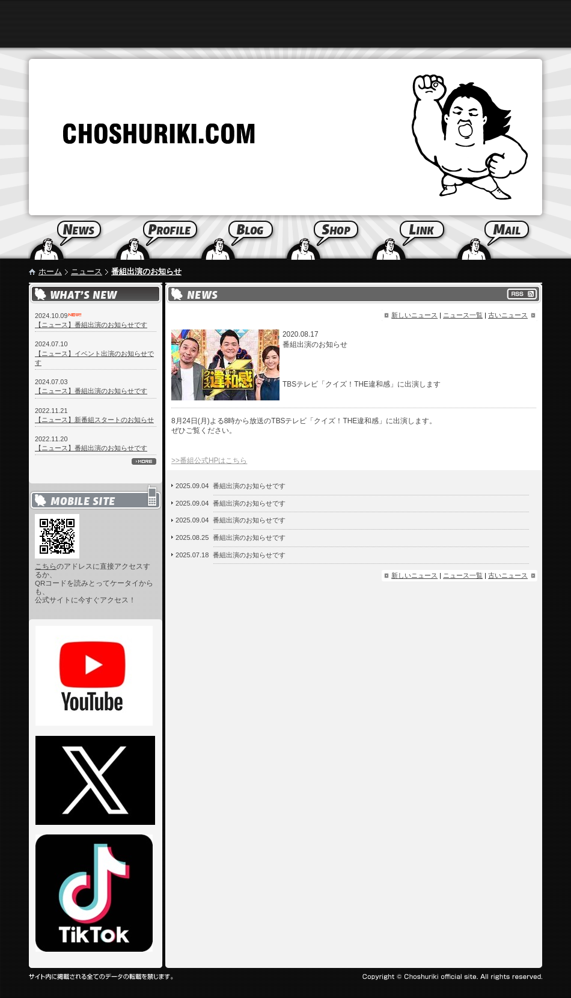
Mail (513, 237)
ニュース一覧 (463, 315)
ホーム (50, 271)
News (57, 237)
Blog (242, 237)
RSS (522, 294)
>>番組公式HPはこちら (209, 460)
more (144, 461)
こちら (45, 566)
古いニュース (508, 315)
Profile (157, 237)
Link (413, 237)
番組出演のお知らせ (146, 271)
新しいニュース (414, 315)
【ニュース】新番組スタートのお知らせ (94, 419)
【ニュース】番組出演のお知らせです (91, 324)
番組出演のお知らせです (249, 485)
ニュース (86, 271)
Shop (327, 237)
